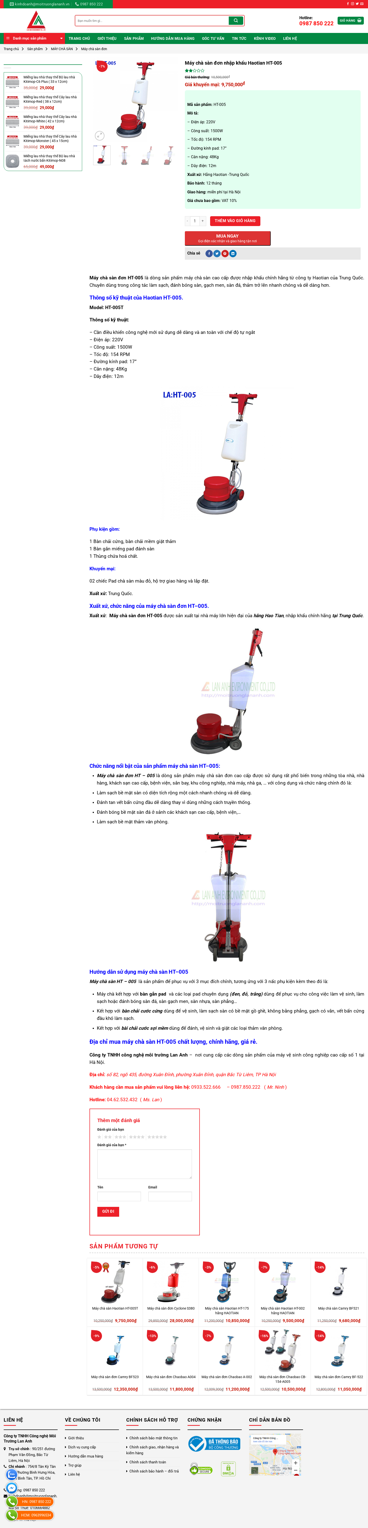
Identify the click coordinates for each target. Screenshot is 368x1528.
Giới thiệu (107, 38)
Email (152, 1187)
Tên (100, 1187)
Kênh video (265, 38)
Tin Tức (239, 38)
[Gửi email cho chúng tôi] (361, 4)
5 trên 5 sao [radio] (156, 1137)
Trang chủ (79, 38)
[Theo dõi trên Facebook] (347, 4)
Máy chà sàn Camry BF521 (338, 1308)
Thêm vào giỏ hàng (235, 221)
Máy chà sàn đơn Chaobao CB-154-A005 (282, 1379)
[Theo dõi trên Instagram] (352, 4)
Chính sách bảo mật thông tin (153, 1438)
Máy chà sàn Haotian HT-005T (115, 1308)
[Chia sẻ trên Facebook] (209, 253)
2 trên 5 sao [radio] (107, 1137)
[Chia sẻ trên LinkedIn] (233, 253)
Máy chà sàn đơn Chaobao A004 (171, 1377)
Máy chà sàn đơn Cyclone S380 (171, 1308)
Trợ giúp (74, 1465)
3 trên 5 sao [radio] (119, 1137)
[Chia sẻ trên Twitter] (217, 253)
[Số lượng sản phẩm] (195, 221)
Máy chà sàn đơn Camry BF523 (115, 1377)
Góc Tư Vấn (213, 38)
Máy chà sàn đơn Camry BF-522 (339, 1377)
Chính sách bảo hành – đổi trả (154, 1471)
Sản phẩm (134, 38)
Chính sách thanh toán (147, 1462)
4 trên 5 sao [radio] (136, 1137)
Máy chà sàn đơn (94, 49)
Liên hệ (290, 38)
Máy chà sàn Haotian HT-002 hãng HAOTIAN (283, 1310)
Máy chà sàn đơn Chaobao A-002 (227, 1377)
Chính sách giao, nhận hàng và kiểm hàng (152, 1450)
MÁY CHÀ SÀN (62, 49)
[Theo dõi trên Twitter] (357, 4)
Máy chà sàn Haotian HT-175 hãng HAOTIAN (227, 1310)
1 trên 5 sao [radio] (98, 1137)
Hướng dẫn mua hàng (172, 38)
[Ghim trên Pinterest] (225, 253)
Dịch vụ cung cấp (82, 1447)
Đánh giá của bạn (110, 1130)
